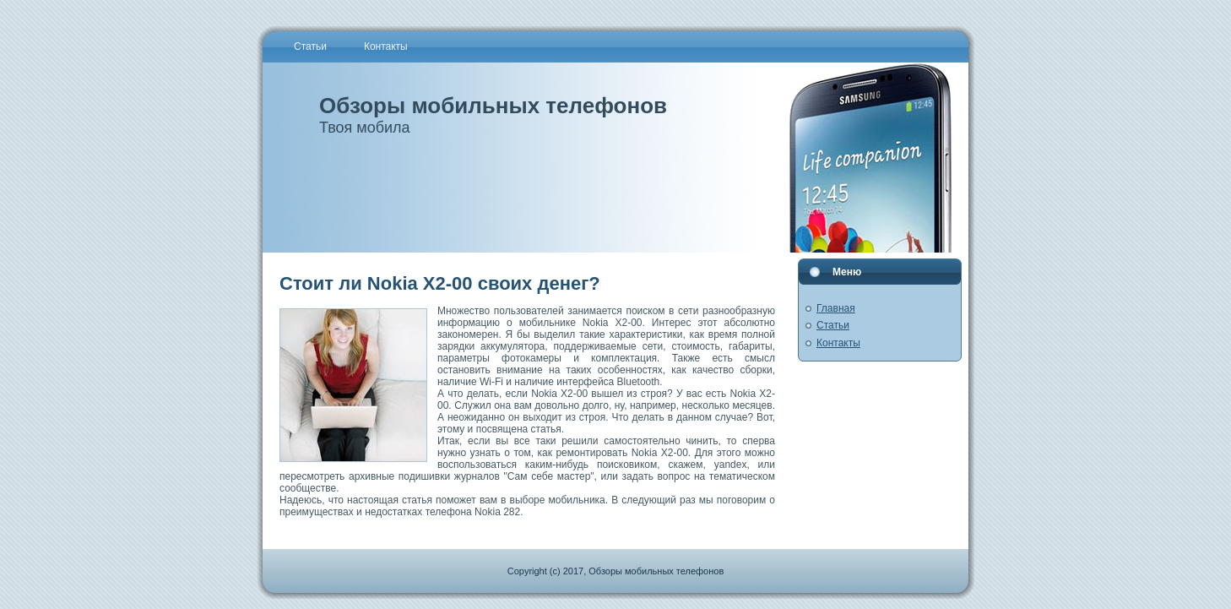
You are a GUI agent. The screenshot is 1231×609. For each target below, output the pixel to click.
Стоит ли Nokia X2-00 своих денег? (439, 283)
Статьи (832, 325)
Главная (835, 308)
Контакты (838, 343)
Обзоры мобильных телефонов (493, 105)
